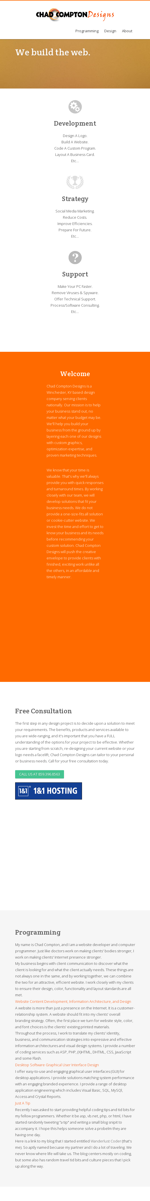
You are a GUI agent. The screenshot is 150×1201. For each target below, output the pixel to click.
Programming (87, 30)
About (127, 30)
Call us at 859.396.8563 (39, 774)
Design (110, 30)
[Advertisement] (82, 628)
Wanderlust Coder (106, 1141)
